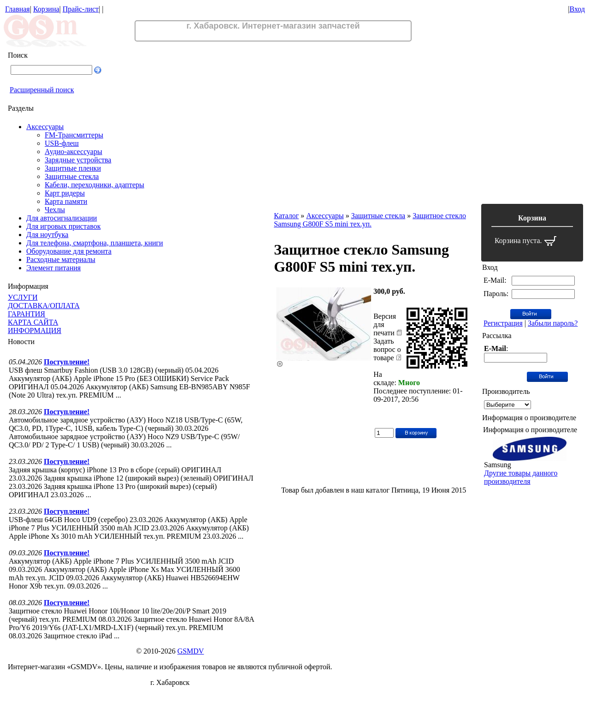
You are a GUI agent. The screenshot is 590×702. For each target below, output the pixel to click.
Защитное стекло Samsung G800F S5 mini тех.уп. (370, 220)
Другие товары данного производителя (520, 477)
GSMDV (190, 651)
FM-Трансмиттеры (74, 135)
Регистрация (503, 323)
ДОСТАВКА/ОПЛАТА (44, 305)
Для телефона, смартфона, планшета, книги (94, 243)
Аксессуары (45, 127)
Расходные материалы (60, 259)
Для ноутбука (47, 234)
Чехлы (55, 210)
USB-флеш (62, 143)
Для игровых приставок (63, 226)
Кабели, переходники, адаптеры (94, 185)
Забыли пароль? (553, 323)
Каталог (286, 216)
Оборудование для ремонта (69, 251)
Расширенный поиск (42, 90)
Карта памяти (66, 201)
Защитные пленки (73, 168)
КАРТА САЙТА (33, 322)
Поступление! (66, 362)
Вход (577, 9)
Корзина (46, 9)
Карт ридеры (65, 193)
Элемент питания (53, 268)
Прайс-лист (81, 9)
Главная (17, 9)
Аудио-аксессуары (73, 151)
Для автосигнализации (61, 218)
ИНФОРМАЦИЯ (34, 330)
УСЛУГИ (23, 297)
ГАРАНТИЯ (26, 314)
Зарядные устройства (78, 160)
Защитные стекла (72, 176)
